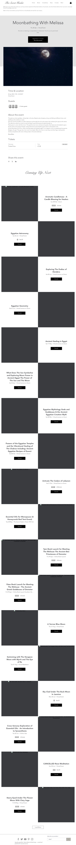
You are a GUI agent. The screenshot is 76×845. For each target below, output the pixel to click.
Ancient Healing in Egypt (56, 341)
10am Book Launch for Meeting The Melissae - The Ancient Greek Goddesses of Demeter (19, 587)
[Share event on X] (12, 161)
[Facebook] (18, 839)
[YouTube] (25, 839)
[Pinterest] (28, 839)
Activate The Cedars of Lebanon (56, 481)
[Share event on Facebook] (9, 161)
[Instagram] (32, 839)
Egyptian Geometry (19, 306)
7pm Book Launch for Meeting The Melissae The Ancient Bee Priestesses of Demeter (56, 551)
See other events (38, 40)
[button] (71, 3)
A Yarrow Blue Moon (56, 624)
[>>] (68, 839)
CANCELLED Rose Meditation (56, 764)
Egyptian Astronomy (20, 233)
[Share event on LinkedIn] (15, 161)
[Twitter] (21, 839)
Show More (11, 134)
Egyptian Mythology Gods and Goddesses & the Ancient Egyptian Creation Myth (56, 412)
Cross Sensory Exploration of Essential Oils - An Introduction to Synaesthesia (19, 728)
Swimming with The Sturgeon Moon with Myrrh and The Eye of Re (20, 659)
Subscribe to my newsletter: (52, 836)
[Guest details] (59, 205)
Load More (38, 827)
